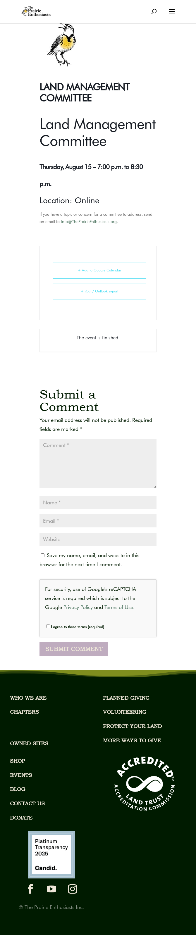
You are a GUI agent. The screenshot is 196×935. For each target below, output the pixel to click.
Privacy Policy (78, 607)
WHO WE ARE (28, 698)
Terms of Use (118, 607)
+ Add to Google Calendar (99, 270)
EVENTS (21, 775)
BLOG (17, 789)
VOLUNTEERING (124, 712)
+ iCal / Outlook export (99, 291)
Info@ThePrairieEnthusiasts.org (89, 221)
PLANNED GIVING (126, 698)
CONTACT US (27, 803)
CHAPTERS (24, 712)
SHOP (17, 761)
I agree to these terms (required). (75, 626)
